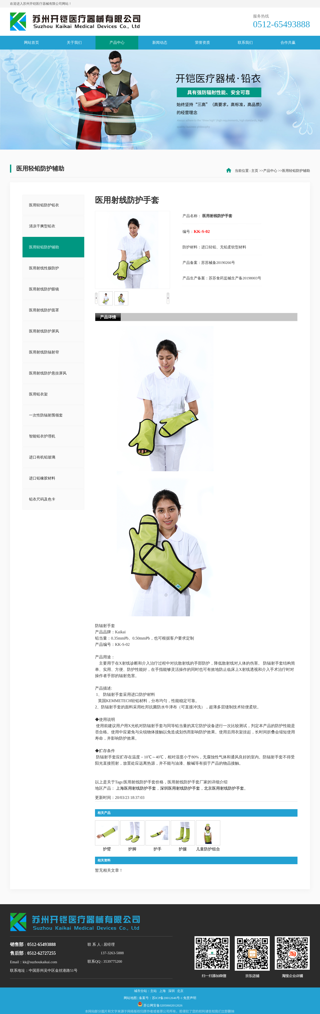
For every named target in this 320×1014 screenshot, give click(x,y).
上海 (162, 991)
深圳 (171, 991)
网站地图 (130, 998)
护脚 (132, 849)
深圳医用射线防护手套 (180, 788)
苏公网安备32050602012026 (163, 1005)
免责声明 (189, 998)
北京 (180, 991)
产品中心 (270, 171)
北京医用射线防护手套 (224, 788)
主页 (254, 171)
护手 (158, 849)
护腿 (183, 849)
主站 (153, 991)
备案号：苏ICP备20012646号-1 (160, 998)
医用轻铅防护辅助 (296, 171)
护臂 (107, 849)
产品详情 (108, 317)
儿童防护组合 (208, 849)
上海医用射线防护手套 (136, 788)
